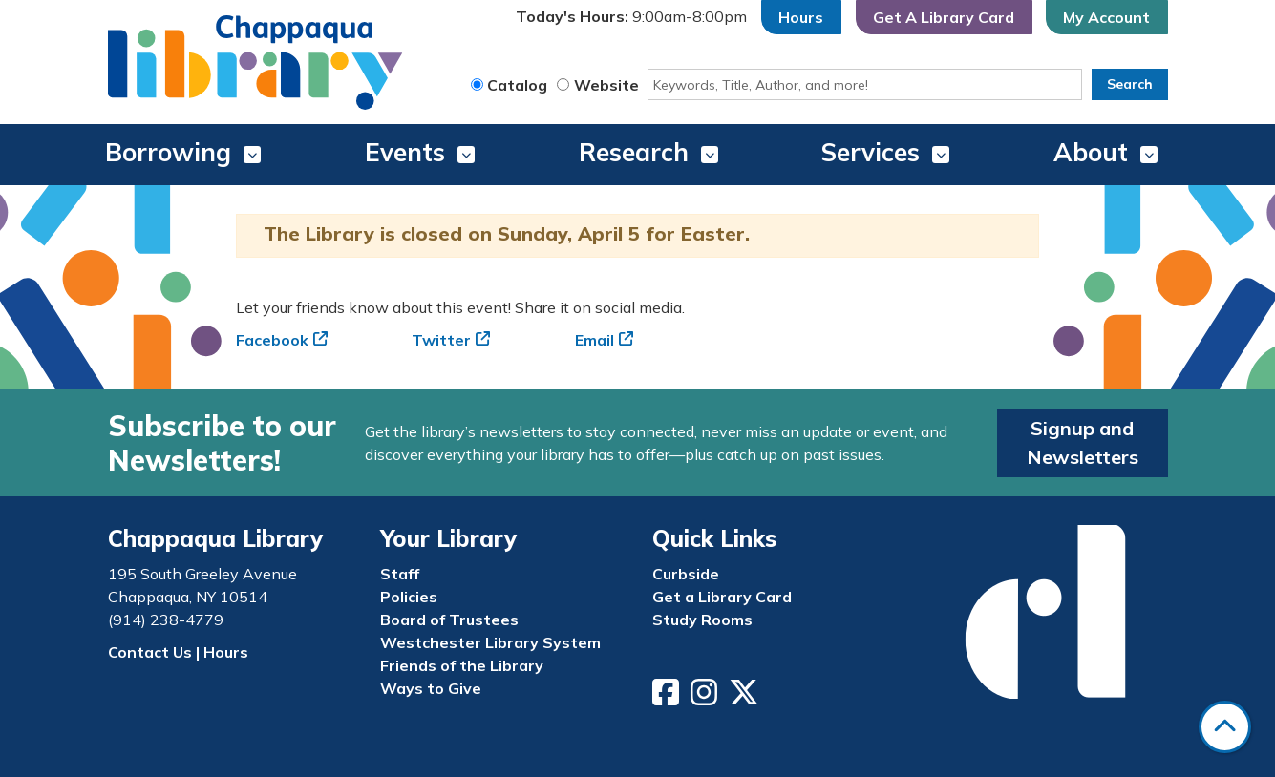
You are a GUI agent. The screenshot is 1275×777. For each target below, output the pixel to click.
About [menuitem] (1090, 152)
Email (594, 339)
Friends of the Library (461, 665)
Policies (408, 596)
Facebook (272, 339)
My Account (1106, 17)
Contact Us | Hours (178, 652)
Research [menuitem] (634, 152)
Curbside (685, 573)
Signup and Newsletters (1082, 442)
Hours (800, 17)
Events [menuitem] (405, 152)
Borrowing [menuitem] (168, 152)
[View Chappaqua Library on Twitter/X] (746, 697)
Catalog (517, 84)
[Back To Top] (1225, 727)
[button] (631, 17)
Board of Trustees (449, 619)
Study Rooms (702, 619)
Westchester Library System (490, 642)
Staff (399, 573)
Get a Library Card (722, 596)
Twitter (441, 339)
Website (606, 84)
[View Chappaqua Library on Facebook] (667, 697)
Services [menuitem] (870, 152)
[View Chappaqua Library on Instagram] (706, 697)
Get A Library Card (943, 17)
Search (1130, 84)
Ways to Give (430, 688)
